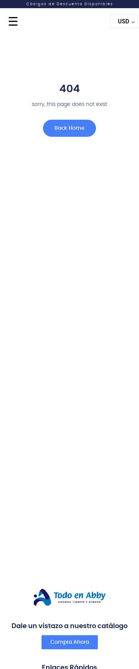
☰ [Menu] (13, 21)
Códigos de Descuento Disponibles (69, 4)
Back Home (69, 128)
